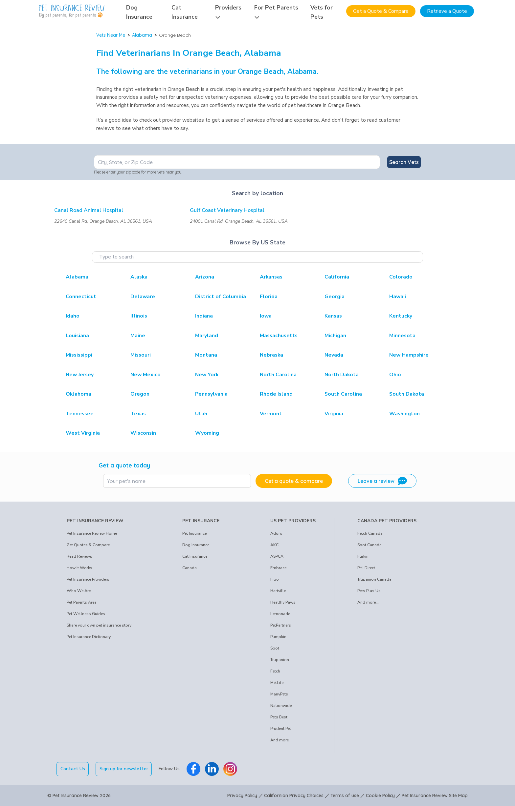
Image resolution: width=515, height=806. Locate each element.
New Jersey (80, 374)
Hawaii (397, 296)
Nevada (334, 355)
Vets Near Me (110, 35)
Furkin (363, 556)
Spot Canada (369, 545)
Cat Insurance (194, 556)
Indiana (204, 316)
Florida (269, 296)
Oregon (139, 394)
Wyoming (207, 433)
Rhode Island (276, 394)
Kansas (333, 316)
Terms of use (344, 795)
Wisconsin (143, 433)
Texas (138, 413)
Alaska (138, 276)
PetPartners (280, 625)
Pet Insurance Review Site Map (435, 795)
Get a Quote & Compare (381, 11)
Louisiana (77, 335)
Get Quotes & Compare (88, 545)
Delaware (142, 296)
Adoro (276, 533)
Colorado (401, 276)
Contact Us (72, 769)
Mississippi (79, 355)
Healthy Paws (283, 602)
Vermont (271, 413)
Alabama (142, 35)
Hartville (278, 590)
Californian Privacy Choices (294, 795)
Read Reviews (79, 556)
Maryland (206, 335)
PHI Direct (366, 567)
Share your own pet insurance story (99, 625)
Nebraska (271, 355)
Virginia (334, 413)
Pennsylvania (211, 394)
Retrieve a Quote (447, 11)
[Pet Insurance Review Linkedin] (212, 769)
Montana (206, 355)
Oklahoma (78, 394)
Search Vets (404, 162)
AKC (274, 545)
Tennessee (80, 413)
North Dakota (342, 374)
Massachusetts (279, 335)
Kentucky (400, 316)
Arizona (204, 276)
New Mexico (145, 374)
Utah (201, 413)
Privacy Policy (242, 795)
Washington (404, 413)
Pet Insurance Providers (88, 579)
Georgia (335, 296)
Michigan (335, 335)
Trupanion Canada (374, 579)
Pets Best (278, 717)
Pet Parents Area (82, 602)
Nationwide (281, 705)
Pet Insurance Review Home (92, 533)
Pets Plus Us (369, 590)
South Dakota (406, 394)
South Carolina (343, 394)
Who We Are (79, 590)
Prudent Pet (280, 728)
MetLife (276, 682)
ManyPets (279, 694)
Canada (189, 567)
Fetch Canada (370, 533)
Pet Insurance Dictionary (89, 636)
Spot (274, 648)
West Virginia (83, 433)
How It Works (79, 567)
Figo (274, 579)
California (337, 276)
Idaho (72, 316)
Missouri (140, 355)
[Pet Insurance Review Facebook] (193, 769)
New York (206, 374)
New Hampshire (409, 355)
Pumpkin (278, 636)
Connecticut (81, 296)
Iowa (266, 316)
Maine (137, 335)
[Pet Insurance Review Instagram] (230, 769)
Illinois (138, 316)
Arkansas (271, 276)
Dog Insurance (195, 545)
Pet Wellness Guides (86, 613)
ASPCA (276, 556)
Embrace (278, 567)
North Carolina (278, 374)
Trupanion (279, 659)
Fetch (275, 671)
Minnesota (402, 335)
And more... (281, 740)
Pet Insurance (194, 533)
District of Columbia (220, 296)
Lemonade (280, 613)
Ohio (395, 374)
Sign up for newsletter (124, 769)
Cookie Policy (380, 795)
